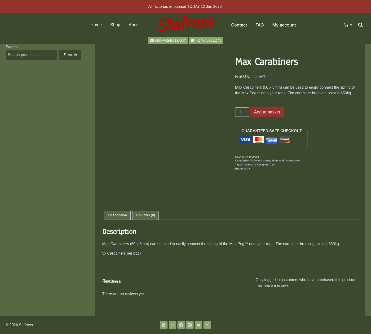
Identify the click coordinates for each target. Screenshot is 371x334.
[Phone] (164, 325)
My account (284, 24)
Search (12, 47)
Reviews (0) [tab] (145, 215)
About (134, 24)
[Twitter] (207, 325)
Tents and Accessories (286, 160)
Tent (272, 164)
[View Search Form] (360, 25)
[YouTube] (198, 325)
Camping (263, 164)
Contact (239, 24)
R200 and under (260, 160)
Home (96, 24)
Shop (115, 24)
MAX (247, 168)
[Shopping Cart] (346, 25)
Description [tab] (117, 215)
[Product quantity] (242, 112)
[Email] (172, 325)
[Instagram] (190, 325)
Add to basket (267, 112)
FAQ (260, 24)
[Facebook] (181, 325)
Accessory (249, 164)
